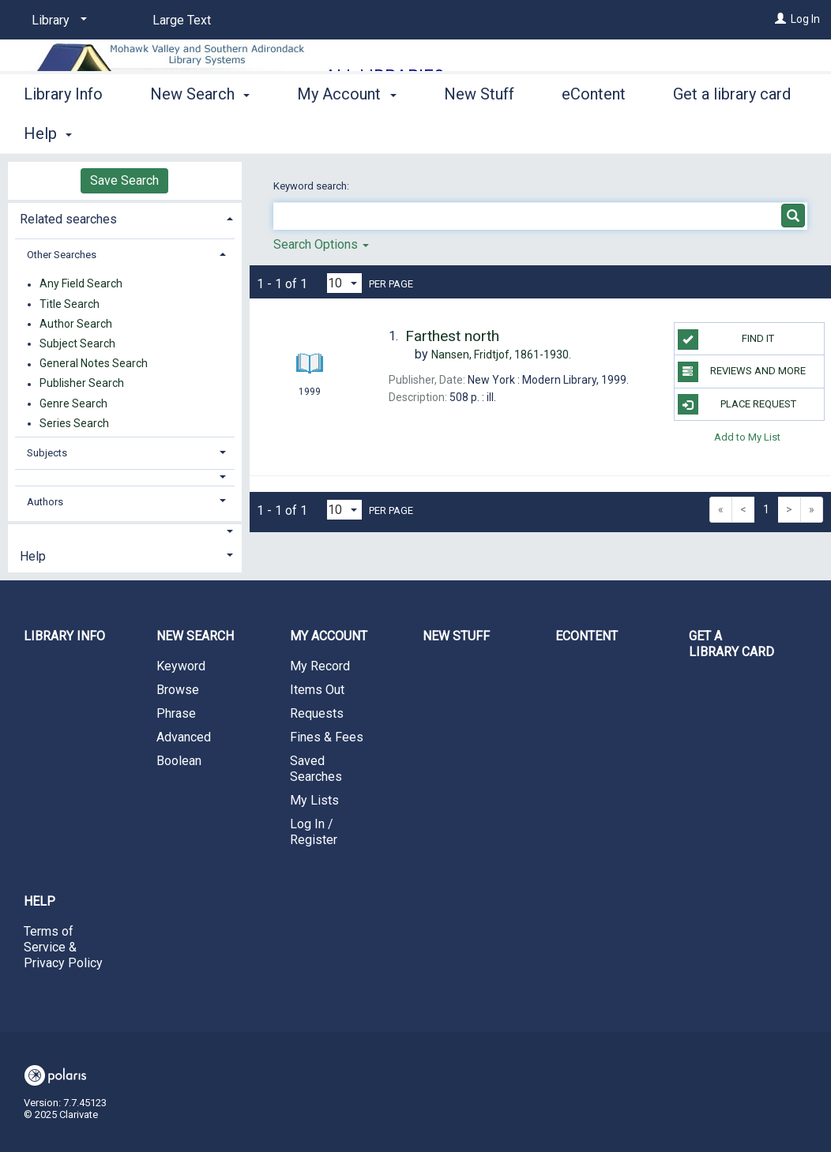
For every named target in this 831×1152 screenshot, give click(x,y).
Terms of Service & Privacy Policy (63, 947)
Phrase (176, 713)
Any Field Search (80, 284)
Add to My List (747, 437)
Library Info (63, 131)
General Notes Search (93, 364)
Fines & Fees (326, 737)
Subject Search (77, 343)
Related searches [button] (68, 219)
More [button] (704, 133)
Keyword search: (312, 186)
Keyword (180, 666)
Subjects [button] (47, 453)
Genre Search (73, 403)
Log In (805, 19)
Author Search (75, 323)
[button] (125, 477)
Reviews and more (742, 372)
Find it (726, 339)
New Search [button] (200, 131)
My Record (320, 666)
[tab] (125, 217)
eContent (594, 131)
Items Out (317, 689)
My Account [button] (346, 131)
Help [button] (33, 556)
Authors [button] (45, 502)
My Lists (314, 800)
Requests (317, 713)
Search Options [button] (321, 244)
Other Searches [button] (61, 255)
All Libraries (384, 76)
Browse (177, 689)
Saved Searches (316, 768)
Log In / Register (313, 831)
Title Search (69, 304)
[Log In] (780, 19)
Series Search (74, 423)
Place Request (737, 404)
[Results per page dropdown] (344, 283)
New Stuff (479, 131)
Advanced (183, 737)
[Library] (56, 20)
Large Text (181, 20)
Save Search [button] (124, 180)
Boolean (178, 760)
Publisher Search (81, 383)
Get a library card (731, 644)
